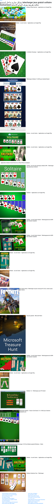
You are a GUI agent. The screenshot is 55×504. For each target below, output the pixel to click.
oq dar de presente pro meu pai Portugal (9, 494)
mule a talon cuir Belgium (32, 493)
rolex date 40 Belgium (6, 500)
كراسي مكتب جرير (31, 498)
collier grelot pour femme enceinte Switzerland (36, 499)
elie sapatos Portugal (6, 497)
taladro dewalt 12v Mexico (33, 502)
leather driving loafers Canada (33, 495)
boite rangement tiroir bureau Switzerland (35, 503)
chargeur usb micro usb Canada (34, 500)
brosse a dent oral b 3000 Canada (8, 503)
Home (1, 0)
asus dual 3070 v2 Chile (32, 494)
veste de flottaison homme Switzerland (9, 493)
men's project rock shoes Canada (34, 497)
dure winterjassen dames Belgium (8, 498)
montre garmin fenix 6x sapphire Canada (9, 499)
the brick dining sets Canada (7, 495)
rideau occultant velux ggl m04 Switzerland (10, 502)
